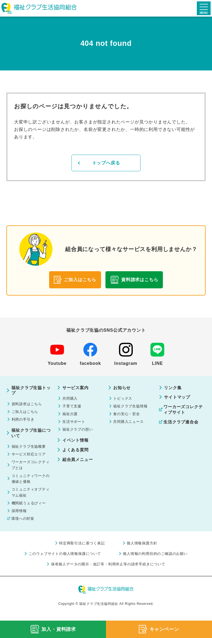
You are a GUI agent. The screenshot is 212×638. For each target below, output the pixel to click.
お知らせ (122, 388)
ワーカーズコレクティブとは (30, 469)
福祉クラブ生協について (30, 435)
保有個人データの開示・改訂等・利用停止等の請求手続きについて (108, 575)
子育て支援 (73, 407)
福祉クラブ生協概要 (30, 449)
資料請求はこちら (28, 404)
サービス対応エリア (30, 458)
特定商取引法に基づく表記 (80, 552)
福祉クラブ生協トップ (30, 391)
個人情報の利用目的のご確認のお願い (158, 563)
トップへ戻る (106, 163)
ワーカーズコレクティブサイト (184, 410)
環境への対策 (23, 527)
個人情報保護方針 (144, 552)
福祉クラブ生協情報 (132, 407)
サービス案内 (76, 388)
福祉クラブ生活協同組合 (40, 8)
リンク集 (173, 388)
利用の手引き (24, 421)
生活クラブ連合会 (182, 423)
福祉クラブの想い (79, 432)
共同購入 (71, 399)
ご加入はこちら (26, 413)
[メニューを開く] (204, 8)
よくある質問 (76, 453)
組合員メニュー (78, 463)
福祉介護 (71, 415)
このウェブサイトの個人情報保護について (62, 563)
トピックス (124, 399)
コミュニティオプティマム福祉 (30, 499)
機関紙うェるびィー (30, 511)
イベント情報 (76, 443)
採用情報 (20, 519)
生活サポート (75, 424)
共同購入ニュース (130, 424)
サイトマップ (178, 397)
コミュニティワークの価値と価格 (30, 484)
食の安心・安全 (128, 415)
